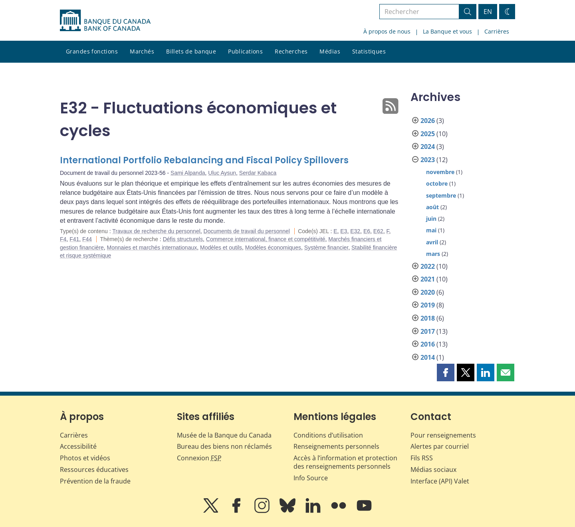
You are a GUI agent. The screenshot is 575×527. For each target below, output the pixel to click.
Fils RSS (421, 458)
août (432, 207)
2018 (427, 318)
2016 (427, 344)
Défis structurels (183, 239)
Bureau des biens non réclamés (224, 446)
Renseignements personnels (336, 446)
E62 (378, 231)
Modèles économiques (273, 247)
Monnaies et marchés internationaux (152, 247)
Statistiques (369, 51)
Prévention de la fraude (95, 481)
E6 (366, 231)
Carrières (496, 31)
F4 (63, 239)
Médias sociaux (433, 469)
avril (432, 242)
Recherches (291, 51)
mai (431, 230)
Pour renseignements (443, 435)
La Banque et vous (447, 31)
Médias (329, 51)
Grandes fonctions (92, 51)
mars (433, 254)
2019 (427, 305)
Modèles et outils (221, 247)
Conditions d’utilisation (328, 435)
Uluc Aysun (222, 173)
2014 (427, 357)
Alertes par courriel (439, 446)
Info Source (310, 478)
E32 (355, 231)
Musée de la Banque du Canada (224, 435)
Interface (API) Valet (439, 481)
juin (431, 218)
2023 (427, 159)
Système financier (326, 247)
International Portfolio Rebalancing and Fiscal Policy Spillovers (204, 160)
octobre (437, 183)
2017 (427, 331)
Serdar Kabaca (257, 173)
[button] (445, 372)
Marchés (142, 51)
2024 (427, 146)
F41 (74, 239)
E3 (343, 231)
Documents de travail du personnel (247, 231)
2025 (427, 133)
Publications (245, 51)
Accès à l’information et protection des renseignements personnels (345, 462)
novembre (440, 172)
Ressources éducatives (94, 469)
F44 (87, 239)
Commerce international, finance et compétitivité (265, 239)
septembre (441, 195)
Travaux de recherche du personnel (156, 231)
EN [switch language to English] (488, 11)
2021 (427, 279)
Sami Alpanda (188, 173)
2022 (427, 266)
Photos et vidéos (85, 458)
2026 (427, 120)
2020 (427, 292)
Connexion (199, 458)
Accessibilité (78, 446)
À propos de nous (386, 31)
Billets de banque (191, 51)
